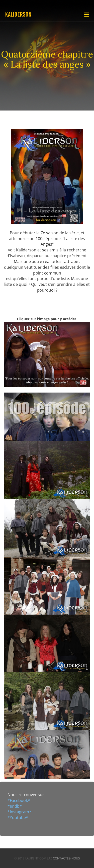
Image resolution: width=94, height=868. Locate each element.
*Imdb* (15, 806)
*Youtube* (18, 817)
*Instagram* (19, 812)
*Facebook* (19, 800)
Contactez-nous (66, 858)
